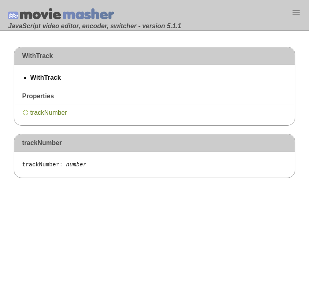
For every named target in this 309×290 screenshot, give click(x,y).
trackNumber (48, 112)
